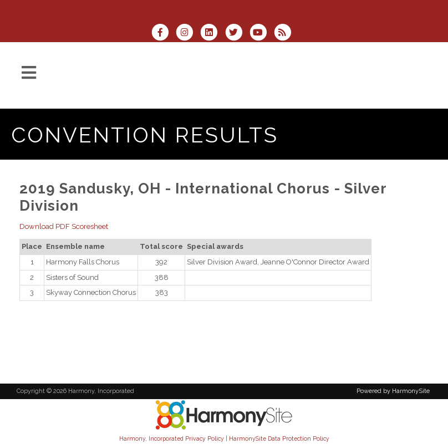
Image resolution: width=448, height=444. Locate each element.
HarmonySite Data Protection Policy (279, 438)
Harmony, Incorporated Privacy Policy (171, 438)
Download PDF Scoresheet (63, 226)
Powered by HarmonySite (393, 391)
